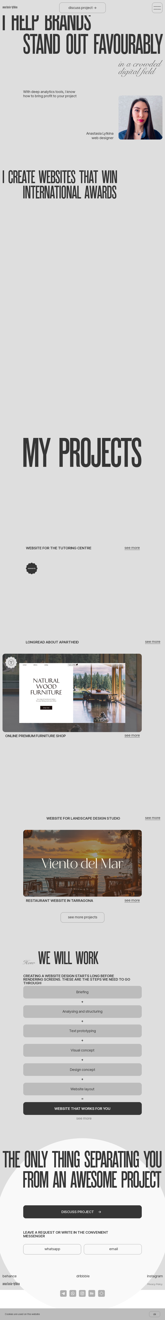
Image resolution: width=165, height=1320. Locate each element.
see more (152, 641)
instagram (155, 1276)
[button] (157, 8)
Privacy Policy (154, 1284)
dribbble (83, 1276)
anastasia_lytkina (10, 7)
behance (10, 1276)
